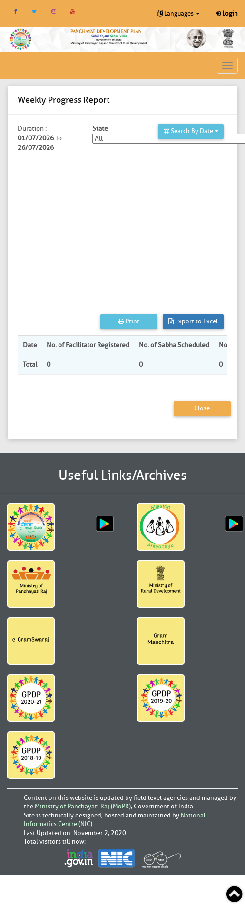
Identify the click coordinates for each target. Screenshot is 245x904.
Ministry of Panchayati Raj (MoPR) (83, 806)
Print (128, 321)
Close (202, 408)
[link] (109, 36)
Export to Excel (193, 321)
